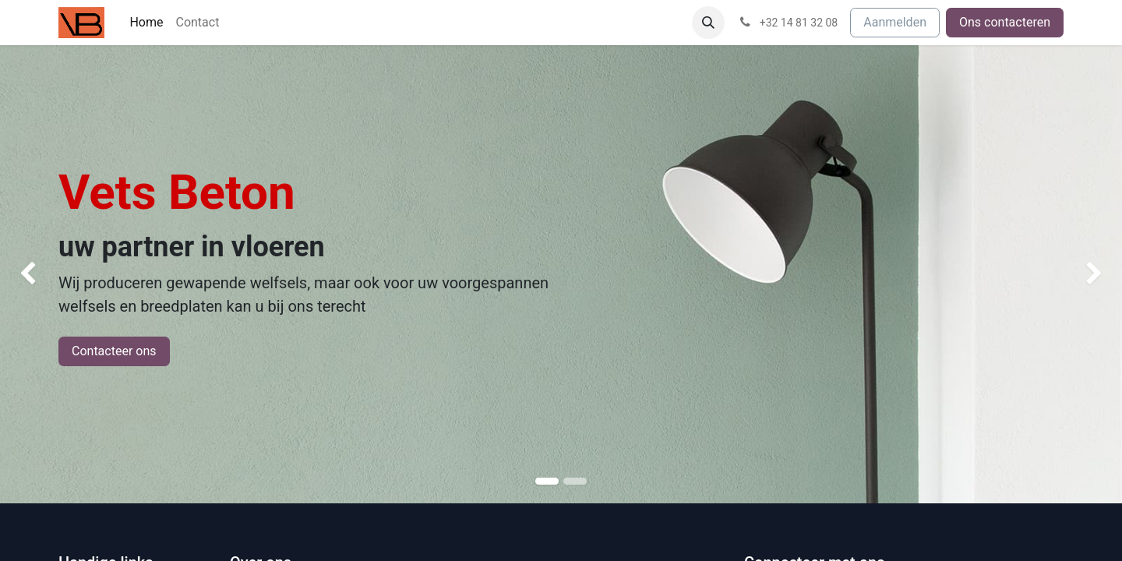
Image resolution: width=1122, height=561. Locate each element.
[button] (708, 22)
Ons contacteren (1004, 22)
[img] (45, 274)
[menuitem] (146, 22)
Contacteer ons (114, 351)
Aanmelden (894, 22)
